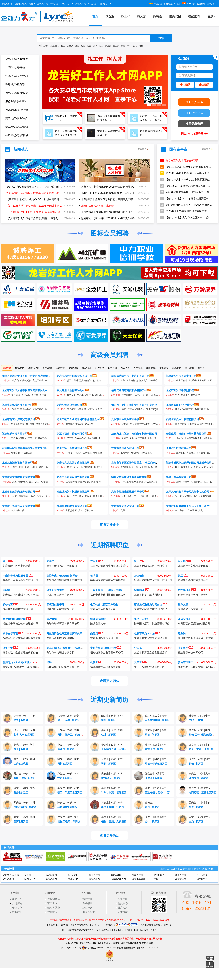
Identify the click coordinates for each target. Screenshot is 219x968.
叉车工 (70, 438)
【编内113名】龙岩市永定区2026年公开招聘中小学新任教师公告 (186, 217)
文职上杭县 (196, 720)
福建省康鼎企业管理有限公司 (182, 419)
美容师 (34, 395)
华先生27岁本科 (112, 744)
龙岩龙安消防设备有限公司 (17, 462)
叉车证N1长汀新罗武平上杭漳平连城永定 (72, 647)
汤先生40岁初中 (199, 759)
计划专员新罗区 (198, 778)
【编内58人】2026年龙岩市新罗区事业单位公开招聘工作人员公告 (186, 179)
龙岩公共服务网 (118, 878)
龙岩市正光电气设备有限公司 (18, 506)
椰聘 (156, 878)
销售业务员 (72, 467)
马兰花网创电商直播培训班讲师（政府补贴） (72, 633)
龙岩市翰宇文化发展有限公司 (194, 565)
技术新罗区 (64, 778)
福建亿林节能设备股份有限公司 (129, 477)
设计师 (184, 561)
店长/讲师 (192, 510)
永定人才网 (93, 3)
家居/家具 (125, 368)
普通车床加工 (188, 662)
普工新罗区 (21, 749)
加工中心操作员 (20, 481)
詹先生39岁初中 (24, 744)
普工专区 (52, 903)
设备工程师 (212, 452)
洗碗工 (96, 561)
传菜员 (90, 409)
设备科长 (156, 496)
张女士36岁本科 (199, 744)
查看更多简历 (109, 835)
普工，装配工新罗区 (69, 792)
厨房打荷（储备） (104, 409)
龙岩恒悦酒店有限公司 (69, 404)
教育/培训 (86, 368)
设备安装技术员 (55, 590)
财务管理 (201, 452)
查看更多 (142, 149)
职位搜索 (87, 907)
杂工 (47, 409)
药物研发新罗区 (67, 807)
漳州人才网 (94, 875)
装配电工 (99, 395)
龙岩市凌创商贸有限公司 (125, 448)
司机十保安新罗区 (156, 763)
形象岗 (182, 633)
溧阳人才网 (8, 878)
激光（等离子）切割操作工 (189, 481)
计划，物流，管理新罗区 (116, 792)
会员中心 (122, 903)
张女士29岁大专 (24, 730)
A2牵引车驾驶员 (74, 452)
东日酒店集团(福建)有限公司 (194, 623)
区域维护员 (71, 481)
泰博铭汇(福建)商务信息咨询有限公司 (24, 666)
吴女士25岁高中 (156, 788)
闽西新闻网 (51, 875)
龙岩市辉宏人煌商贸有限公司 (18, 419)
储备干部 (97, 496)
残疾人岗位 (25, 380)
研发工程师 (181, 380)
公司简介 (17, 903)
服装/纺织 (150, 368)
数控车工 (98, 467)
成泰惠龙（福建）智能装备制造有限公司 (134, 433)
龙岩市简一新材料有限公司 (72, 448)
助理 (83, 45)
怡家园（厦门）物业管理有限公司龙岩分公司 (136, 404)
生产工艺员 (82, 395)
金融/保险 (73, 368)
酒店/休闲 (176, 368)
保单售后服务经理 (129, 467)
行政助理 (153, 380)
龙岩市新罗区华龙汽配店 (17, 565)
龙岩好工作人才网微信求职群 (179, 160)
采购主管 (152, 438)
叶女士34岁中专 (199, 715)
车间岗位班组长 (18, 438)
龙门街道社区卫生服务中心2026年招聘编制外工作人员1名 (186, 205)
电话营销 (52, 619)
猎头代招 (175, 16)
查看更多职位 (109, 681)
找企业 (110, 16)
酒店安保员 (184, 619)
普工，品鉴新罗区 (68, 720)
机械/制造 (19, 368)
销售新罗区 (21, 720)
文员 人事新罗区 (24, 734)
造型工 (15, 409)
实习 (135, 45)
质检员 (179, 438)
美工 (101, 45)
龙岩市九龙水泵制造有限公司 (73, 462)
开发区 (61, 45)
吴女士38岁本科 (156, 816)
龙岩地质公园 (138, 878)
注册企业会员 (194, 112)
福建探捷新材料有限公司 (60, 609)
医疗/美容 (99, 368)
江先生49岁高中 (68, 730)
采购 (132, 438)
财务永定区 (21, 792)
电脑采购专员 (17, 424)
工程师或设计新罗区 (113, 749)
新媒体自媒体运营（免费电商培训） (192, 409)
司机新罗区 (108, 720)
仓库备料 (207, 438)
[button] (149, 105)
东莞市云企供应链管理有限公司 (20, 580)
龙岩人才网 (6, 3)
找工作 (125, 16)
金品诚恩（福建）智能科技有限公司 (186, 433)
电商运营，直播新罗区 (202, 792)
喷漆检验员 (25, 409)
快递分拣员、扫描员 (88, 481)
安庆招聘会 (159, 875)
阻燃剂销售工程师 (197, 380)
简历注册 (87, 899)
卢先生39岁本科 (68, 773)
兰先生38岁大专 (68, 816)
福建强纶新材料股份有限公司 (73, 491)
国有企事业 (88, 912)
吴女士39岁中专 (24, 773)
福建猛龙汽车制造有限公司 (105, 666)
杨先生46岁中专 (199, 730)
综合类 (201, 368)
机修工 (96, 662)
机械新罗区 (196, 763)
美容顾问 (43, 395)
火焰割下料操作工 (193, 438)
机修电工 (10, 604)
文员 (89, 45)
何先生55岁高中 (112, 759)
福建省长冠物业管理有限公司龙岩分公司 (189, 462)
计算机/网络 (33, 368)
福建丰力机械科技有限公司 (17, 404)
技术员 (94, 575)
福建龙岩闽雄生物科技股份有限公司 (23, 623)
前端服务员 (26, 452)
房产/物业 (138, 368)
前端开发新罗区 (155, 749)
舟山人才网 (202, 875)
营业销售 (130, 380)
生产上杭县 (21, 763)
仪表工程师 (145, 496)
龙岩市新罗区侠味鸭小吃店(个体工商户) (156, 609)
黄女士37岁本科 (112, 802)
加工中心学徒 (41, 481)
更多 (211, 16)
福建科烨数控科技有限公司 (193, 594)
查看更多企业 (109, 524)
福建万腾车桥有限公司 (178, 477)
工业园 (53, 45)
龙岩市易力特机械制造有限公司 (74, 375)
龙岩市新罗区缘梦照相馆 (180, 390)
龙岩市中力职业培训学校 (125, 419)
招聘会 (157, 16)
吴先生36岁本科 (199, 802)
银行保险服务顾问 (184, 496)
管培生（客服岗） (136, 409)
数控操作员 (187, 590)
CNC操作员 (80, 438)
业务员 (116, 45)
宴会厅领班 (38, 380)
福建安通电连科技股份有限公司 (129, 390)
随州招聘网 (202, 878)
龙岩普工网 (180, 878)
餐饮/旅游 (164, 368)
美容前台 (15, 395)
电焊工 (125, 438)
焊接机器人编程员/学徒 (84, 380)
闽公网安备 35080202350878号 (99, 948)
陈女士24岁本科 (68, 802)
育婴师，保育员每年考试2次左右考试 (140, 424)
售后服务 (185, 395)
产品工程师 (78, 496)
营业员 (108, 45)
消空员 (196, 467)
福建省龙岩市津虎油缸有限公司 (108, 580)
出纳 (49, 662)
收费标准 (201, 3)
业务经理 (185, 647)
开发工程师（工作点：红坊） (109, 590)
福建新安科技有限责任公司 (181, 375)
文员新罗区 (196, 821)
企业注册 (122, 899)
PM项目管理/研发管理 (132, 481)
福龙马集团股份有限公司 (71, 390)
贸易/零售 (60, 368)
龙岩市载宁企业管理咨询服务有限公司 (78, 419)
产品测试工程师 (152, 481)
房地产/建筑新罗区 (25, 807)
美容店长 (25, 395)
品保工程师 (156, 395)
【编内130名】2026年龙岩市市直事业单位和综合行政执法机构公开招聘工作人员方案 (186, 167)
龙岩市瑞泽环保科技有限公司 (63, 623)
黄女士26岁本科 (24, 816)
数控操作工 (71, 510)
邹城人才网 (137, 875)
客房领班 (71, 409)
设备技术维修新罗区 (157, 720)
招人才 (141, 16)
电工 (177, 467)
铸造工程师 (38, 409)
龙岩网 (27, 875)
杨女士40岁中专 (24, 715)
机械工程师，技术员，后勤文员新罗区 (123, 807)
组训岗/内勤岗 (98, 619)
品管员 (96, 633)
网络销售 (135, 452)
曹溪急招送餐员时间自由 (150, 604)
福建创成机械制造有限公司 (72, 506)
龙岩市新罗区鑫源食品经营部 (150, 652)
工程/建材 (112, 368)
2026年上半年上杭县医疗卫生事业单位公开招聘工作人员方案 (186, 173)
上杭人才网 (42, 3)
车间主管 (32, 438)
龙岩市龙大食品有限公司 (125, 506)
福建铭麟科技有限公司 (14, 433)
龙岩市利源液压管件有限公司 (150, 565)
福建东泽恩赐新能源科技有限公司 (22, 638)
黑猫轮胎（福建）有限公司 (62, 565)
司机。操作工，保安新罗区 (73, 734)
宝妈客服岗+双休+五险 (105, 647)
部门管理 (30, 424)
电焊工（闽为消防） (34, 467)
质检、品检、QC (86, 510)
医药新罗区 (21, 821)
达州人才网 (29, 878)
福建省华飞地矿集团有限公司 (63, 666)
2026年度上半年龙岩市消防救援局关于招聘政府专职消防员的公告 (186, 211)
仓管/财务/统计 (100, 452)
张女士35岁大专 (68, 715)
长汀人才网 (67, 3)
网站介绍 (17, 899)
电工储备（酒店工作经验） (105, 604)
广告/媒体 (47, 368)
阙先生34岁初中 (112, 715)
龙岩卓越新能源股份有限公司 (127, 491)
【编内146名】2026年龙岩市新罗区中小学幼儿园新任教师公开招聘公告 (186, 198)
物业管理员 (186, 467)
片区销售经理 (85, 467)
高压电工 (190, 452)
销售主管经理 (13, 633)
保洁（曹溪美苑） (21, 496)
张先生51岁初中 (156, 759)
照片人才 (122, 907)
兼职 (129, 45)
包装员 (50, 561)
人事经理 (81, 409)
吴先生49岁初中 (68, 788)
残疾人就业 (53, 907)
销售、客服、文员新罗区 (116, 821)
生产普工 (87, 452)
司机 (141, 45)
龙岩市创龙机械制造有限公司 (18, 477)
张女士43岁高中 (156, 773)
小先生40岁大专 (68, 744)
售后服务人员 (17, 510)
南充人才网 (116, 875)
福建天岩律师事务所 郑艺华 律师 (137, 943)
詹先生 (149, 802)
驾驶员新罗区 (65, 749)
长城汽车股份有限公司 (178, 448)
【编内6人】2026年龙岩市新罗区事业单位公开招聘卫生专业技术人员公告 (186, 186)
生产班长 (180, 452)
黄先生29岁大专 (199, 788)
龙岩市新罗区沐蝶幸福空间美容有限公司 (25, 390)
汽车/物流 (189, 368)
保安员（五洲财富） (46, 496)
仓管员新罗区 (153, 778)
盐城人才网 (51, 878)
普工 (69, 380)
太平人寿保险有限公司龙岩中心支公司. (188, 491)
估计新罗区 (108, 734)
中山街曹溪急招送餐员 (18, 575)
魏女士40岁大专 (24, 788)
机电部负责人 (44, 438)
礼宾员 (15, 380)
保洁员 (204, 467)
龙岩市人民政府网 (11, 875)
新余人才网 (180, 875)
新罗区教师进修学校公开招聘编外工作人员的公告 (186, 192)
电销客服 (15, 452)
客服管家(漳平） (154, 409)
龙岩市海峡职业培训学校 (180, 404)
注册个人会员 (194, 102)
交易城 (70, 45)
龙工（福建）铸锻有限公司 (72, 433)
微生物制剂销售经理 (17, 619)
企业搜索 (87, 903)
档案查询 (194, 16)
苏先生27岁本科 (156, 744)
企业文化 (17, 907)
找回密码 (52, 912)
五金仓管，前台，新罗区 (160, 792)
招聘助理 (195, 395)
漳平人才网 (55, 3)
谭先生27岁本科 (24, 759)
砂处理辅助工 (94, 438)
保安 (124, 409)
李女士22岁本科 (112, 816)
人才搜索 (122, 912)
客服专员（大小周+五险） (20, 662)
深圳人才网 (73, 878)
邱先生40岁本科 (24, 802)
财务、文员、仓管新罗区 (203, 749)
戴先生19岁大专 (156, 715)
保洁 (33, 496)
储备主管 (89, 424)
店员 (200, 510)
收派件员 (103, 481)
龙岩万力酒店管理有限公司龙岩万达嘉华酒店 (27, 375)
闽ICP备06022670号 (71, 947)
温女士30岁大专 (199, 816)
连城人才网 (105, 3)
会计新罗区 (152, 821)
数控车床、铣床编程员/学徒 (62, 575)
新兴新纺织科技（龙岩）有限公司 (130, 375)
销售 (123, 45)
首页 (95, 16)
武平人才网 (80, 3)
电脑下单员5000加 (45, 424)
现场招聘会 (53, 899)
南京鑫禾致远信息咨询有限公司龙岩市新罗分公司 (30, 448)
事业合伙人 (180, 510)
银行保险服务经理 (202, 496)
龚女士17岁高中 (112, 730)
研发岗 (88, 496)
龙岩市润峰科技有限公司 (104, 638)
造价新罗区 (196, 807)
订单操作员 (146, 452)
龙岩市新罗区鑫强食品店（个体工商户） (189, 506)
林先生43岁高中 (68, 759)
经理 (77, 45)
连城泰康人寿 (98, 623)
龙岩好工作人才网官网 (24, 3)
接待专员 (71, 395)
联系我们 (211, 3)
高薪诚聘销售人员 (74, 424)
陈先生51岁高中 (156, 730)
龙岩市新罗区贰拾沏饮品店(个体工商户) (133, 462)
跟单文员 (183, 604)
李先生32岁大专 (199, 773)
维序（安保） (141, 619)
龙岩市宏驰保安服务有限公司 (18, 491)
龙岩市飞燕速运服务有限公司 (73, 477)
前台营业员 (180, 424)
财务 (123, 380)
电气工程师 (140, 438)
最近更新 (7, 368)
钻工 (206, 481)
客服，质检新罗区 (25, 778)
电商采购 (125, 452)
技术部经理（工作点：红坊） (136, 395)
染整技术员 (141, 380)
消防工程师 (17, 467)
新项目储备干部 (55, 604)
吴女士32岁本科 (112, 773)
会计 (95, 45)
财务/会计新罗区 (111, 778)
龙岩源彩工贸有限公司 (190, 609)
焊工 (91, 395)
